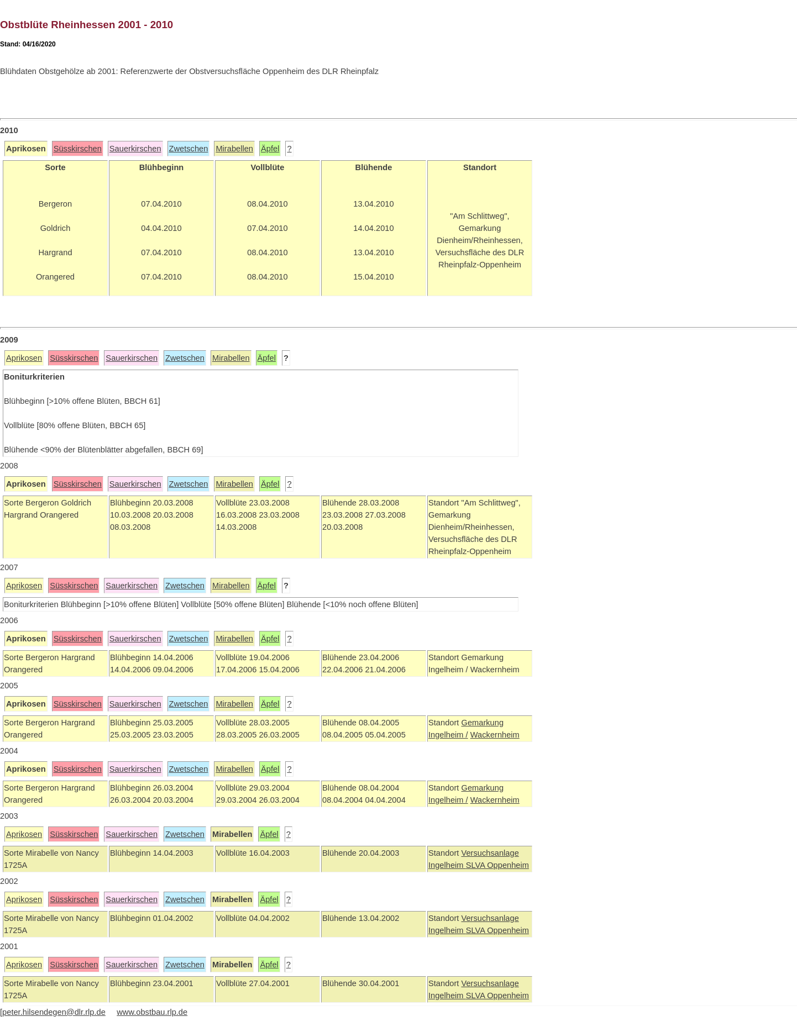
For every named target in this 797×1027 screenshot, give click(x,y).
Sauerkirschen (135, 148)
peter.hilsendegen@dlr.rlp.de (54, 1012)
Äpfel (270, 148)
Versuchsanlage (489, 853)
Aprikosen (24, 358)
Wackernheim (495, 734)
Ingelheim (447, 865)
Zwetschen (188, 148)
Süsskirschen (78, 148)
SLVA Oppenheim (497, 865)
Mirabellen (234, 148)
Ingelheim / (448, 734)
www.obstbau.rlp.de (152, 1012)
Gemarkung (482, 722)
